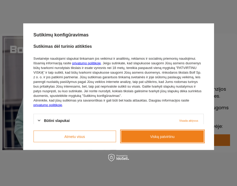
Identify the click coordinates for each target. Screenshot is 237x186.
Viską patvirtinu (162, 136)
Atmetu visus (74, 136)
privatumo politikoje (86, 63)
